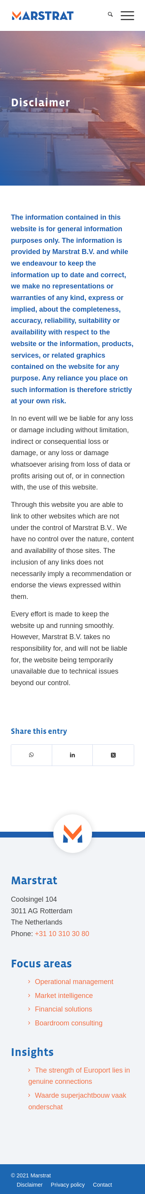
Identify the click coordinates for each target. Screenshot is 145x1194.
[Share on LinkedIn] (73, 755)
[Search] (106, 15)
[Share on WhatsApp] (31, 755)
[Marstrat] (43, 15)
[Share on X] (113, 755)
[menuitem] (106, 15)
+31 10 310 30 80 (62, 934)
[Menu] (123, 15)
